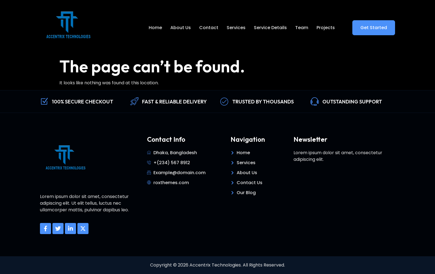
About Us (180, 27)
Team (301, 27)
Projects (326, 27)
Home (155, 27)
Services (236, 27)
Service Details (270, 27)
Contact (208, 27)
